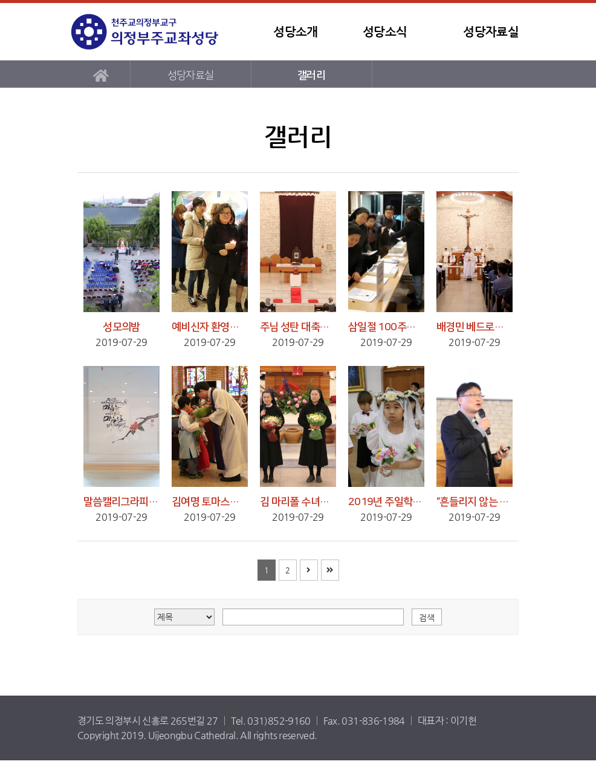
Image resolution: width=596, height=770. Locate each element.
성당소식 (385, 32)
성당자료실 (491, 32)
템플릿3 (146, 31)
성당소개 (295, 32)
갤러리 (311, 75)
